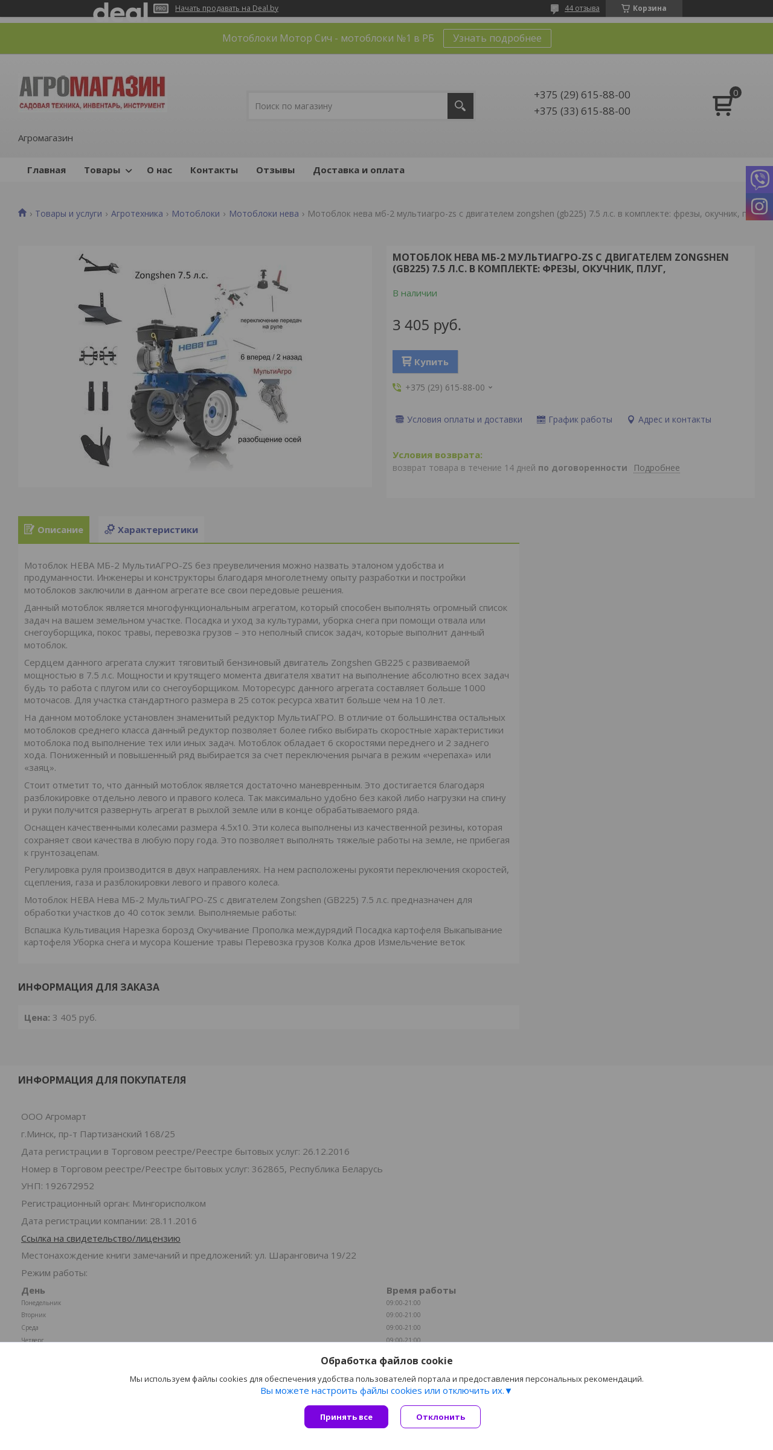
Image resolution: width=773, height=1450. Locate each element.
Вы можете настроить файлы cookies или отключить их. (382, 1390)
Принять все (346, 1416)
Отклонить (440, 1416)
